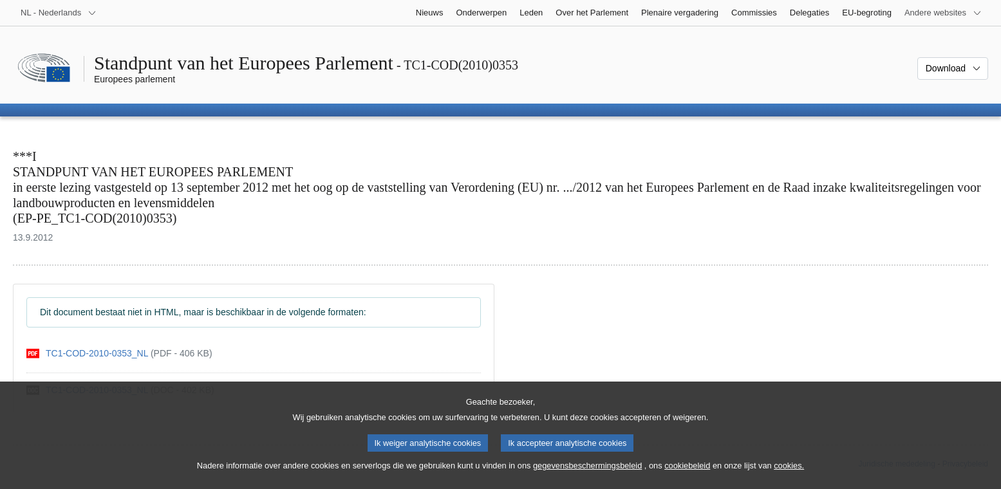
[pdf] (119, 353)
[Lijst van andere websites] (943, 13)
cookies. (789, 475)
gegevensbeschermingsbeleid (587, 475)
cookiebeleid (687, 475)
